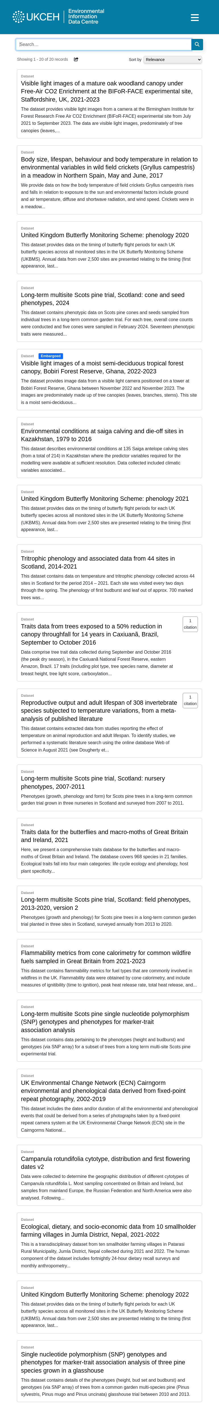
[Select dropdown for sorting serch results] (173, 59)
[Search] (197, 44)
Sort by (135, 59)
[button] (76, 59)
